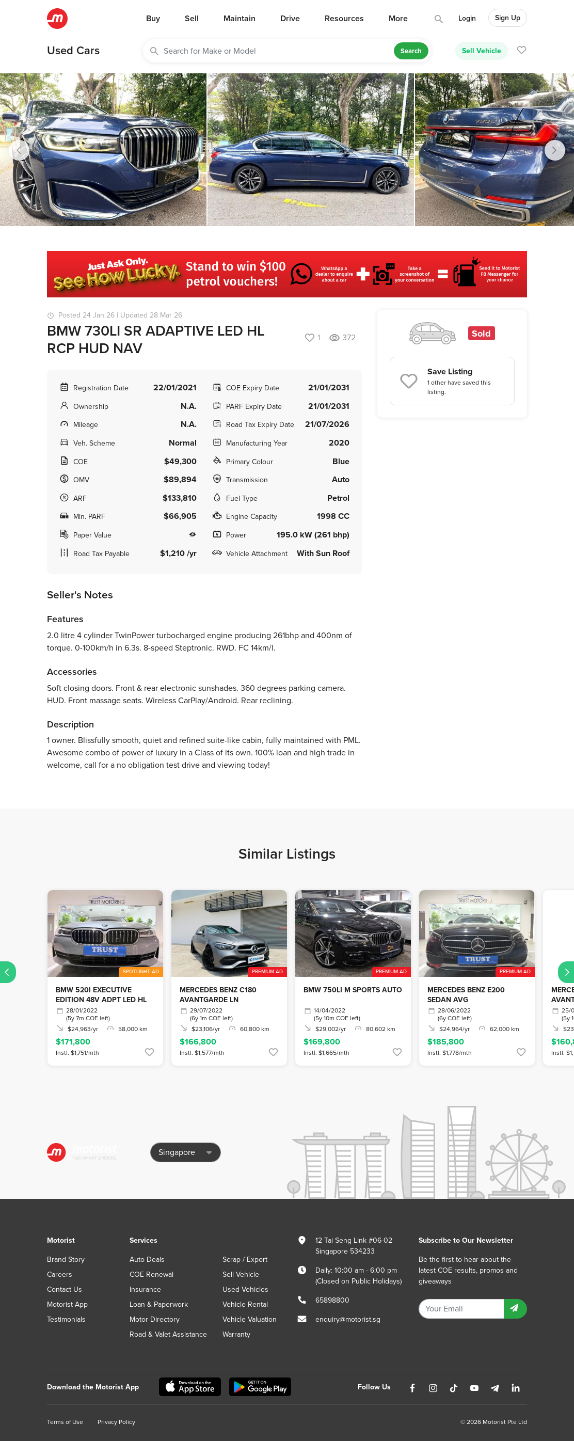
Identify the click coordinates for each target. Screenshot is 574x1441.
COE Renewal (151, 1274)
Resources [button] (344, 18)
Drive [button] (290, 18)
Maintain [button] (240, 18)
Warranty (236, 1334)
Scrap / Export (244, 1259)
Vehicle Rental (245, 1304)
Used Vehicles (245, 1289)
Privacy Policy (116, 1422)
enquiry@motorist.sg (347, 1319)
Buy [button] (153, 18)
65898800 (332, 1300)
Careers (59, 1274)
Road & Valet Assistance (168, 1334)
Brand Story (66, 1259)
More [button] (398, 18)
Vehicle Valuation (249, 1319)
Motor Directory (155, 1319)
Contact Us (64, 1289)
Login (467, 18)
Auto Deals (147, 1259)
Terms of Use (65, 1422)
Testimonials (66, 1319)
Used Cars (73, 50)
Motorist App (67, 1304)
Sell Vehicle (481, 50)
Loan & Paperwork (159, 1304)
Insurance (145, 1289)
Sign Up (507, 17)
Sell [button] (192, 18)
